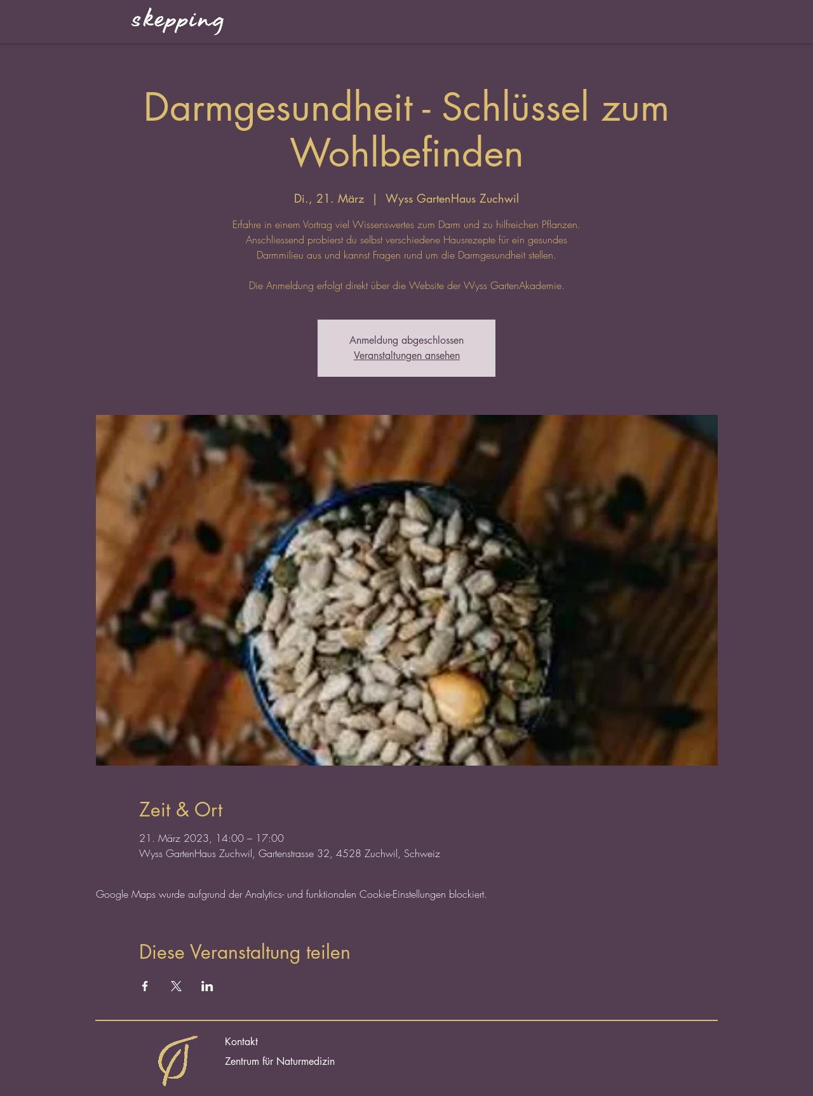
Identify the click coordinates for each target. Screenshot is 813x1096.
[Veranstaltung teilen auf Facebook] (145, 986)
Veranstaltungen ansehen (407, 355)
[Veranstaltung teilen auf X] (176, 986)
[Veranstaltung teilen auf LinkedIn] (207, 986)
